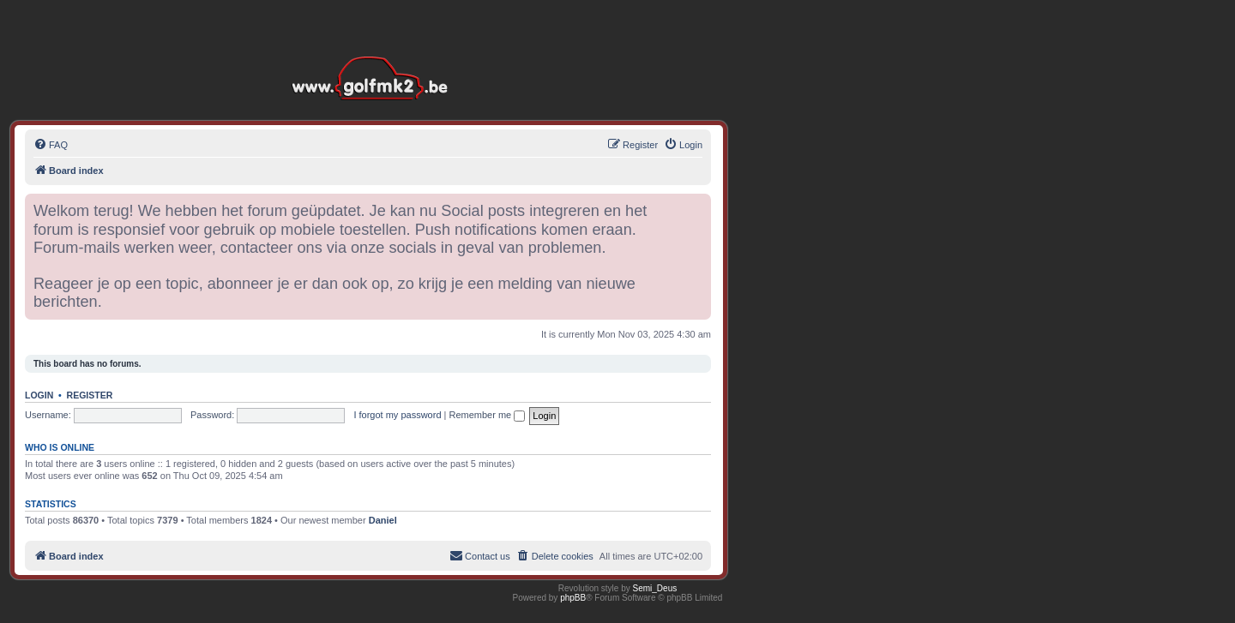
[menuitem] (50, 145)
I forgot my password (397, 415)
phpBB (573, 597)
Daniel (383, 520)
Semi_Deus (655, 588)
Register (90, 395)
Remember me (487, 415)
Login (39, 395)
